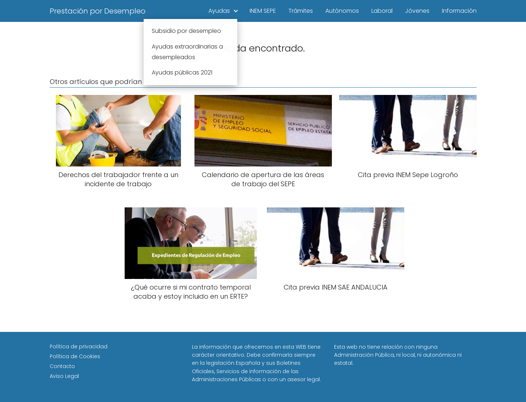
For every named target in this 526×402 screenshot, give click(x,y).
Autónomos (342, 11)
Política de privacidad (78, 346)
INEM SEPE (263, 11)
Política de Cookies (75, 356)
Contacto (62, 366)
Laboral (382, 11)
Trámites (300, 11)
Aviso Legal (64, 376)
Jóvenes (417, 11)
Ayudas (219, 11)
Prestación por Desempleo (97, 11)
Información (459, 11)
